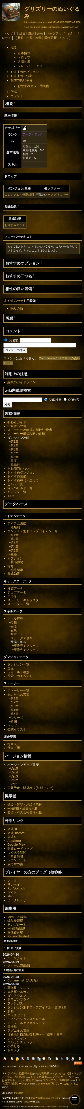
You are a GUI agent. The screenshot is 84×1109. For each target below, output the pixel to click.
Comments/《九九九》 (23, 980)
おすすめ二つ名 (21, 76)
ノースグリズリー (56, 194)
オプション (15, 558)
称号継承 (17, 570)
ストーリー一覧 (18, 690)
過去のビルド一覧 (19, 488)
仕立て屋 (13, 748)
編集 (22, 33)
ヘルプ (64, 38)
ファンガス (15, 1003)
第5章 (15, 457)
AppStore (14, 840)
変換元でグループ (26, 645)
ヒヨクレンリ (16, 900)
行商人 (12, 744)
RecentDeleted (18, 936)
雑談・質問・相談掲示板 (24, 805)
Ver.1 (14, 784)
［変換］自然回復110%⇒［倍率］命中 (35, 1034)
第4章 (15, 453)
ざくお (12, 892)
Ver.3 (14, 776)
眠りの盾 (17, 308)
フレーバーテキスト (32, 66)
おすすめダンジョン (21, 472)
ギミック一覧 (16, 492)
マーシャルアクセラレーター (27, 1023)
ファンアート (16, 860)
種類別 (15, 527)
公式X (11, 837)
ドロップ (24, 57)
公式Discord (16, 833)
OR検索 (71, 399)
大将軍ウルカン (18, 992)
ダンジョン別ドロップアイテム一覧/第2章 (37, 1007)
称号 (10, 566)
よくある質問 (16, 852)
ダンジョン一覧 (18, 664)
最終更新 (50, 38)
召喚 (14, 630)
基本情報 (24, 53)
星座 (14, 461)
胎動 (10, 1011)
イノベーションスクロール (26, 1019)
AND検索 (53, 399)
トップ (8, 33)
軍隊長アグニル (18, 988)
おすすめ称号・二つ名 (23, 480)
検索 (38, 38)
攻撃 (14, 622)
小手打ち (13, 1046)
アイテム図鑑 (16, 523)
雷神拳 (12, 1026)
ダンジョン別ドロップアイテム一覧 (32, 531)
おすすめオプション (25, 72)
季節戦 (15, 465)
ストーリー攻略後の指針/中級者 (29, 430)
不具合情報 (15, 856)
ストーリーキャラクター (24, 600)
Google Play (16, 844)
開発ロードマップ (19, 848)
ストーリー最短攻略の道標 (26, 433)
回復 (14, 626)
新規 (20, 38)
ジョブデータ (16, 592)
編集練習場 (15, 921)
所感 (14, 92)
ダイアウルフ (16, 995)
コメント (17, 96)
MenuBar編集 (17, 917)
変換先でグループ (26, 650)
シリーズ (17, 717)
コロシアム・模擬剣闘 (19, 194)
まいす (12, 881)
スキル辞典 (15, 618)
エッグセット (16, 1015)
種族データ (15, 588)
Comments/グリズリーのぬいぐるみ (57, 1083)
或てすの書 (15, 864)
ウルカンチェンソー (21, 1042)
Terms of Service (58, 1106)
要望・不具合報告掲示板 (24, 812)
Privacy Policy (44, 1106)
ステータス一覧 (18, 604)
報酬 (14, 722)
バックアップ (55, 33)
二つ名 (12, 596)
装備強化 (17, 562)
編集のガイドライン (21, 382)
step (10, 896)
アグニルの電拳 (18, 1030)
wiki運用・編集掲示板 (22, 808)
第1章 (15, 441)
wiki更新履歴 (16, 928)
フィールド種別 (18, 672)
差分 (40, 33)
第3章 (15, 449)
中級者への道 (16, 426)
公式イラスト (16, 729)
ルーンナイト (16, 958)
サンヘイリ (15, 884)
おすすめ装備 (16, 476)
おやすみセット (15, 225)
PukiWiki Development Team (45, 1098)
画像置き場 (15, 932)
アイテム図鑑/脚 (18, 966)
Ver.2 (14, 780)
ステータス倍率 (21, 638)
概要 (14, 47)
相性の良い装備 (21, 80)
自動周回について (19, 468)
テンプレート (16, 924)
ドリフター (15, 1050)
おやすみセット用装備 (33, 86)
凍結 (31, 33)
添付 (70, 33)
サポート (17, 634)
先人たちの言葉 (18, 694)
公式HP (12, 829)
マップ (12, 725)
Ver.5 (14, 768)
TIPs (10, 496)
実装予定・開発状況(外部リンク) (30, 788)
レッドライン (16, 1038)
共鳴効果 (24, 61)
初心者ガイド (16, 422)
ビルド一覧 (15, 484)
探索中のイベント (19, 676)
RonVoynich (16, 888)
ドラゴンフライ (18, 999)
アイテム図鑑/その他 (20, 1073)
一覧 (29, 38)
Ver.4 (14, 772)
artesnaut (18, 1093)
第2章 (15, 445)
